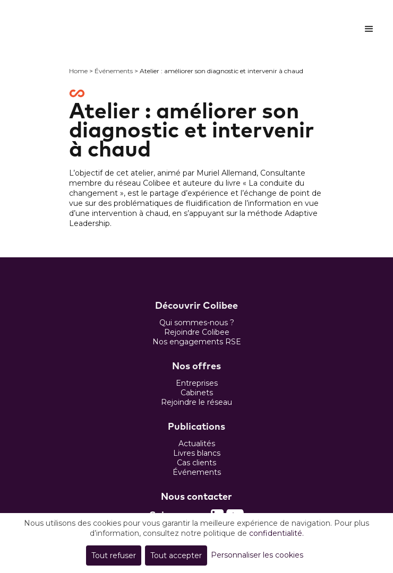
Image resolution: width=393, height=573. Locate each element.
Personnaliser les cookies (257, 555)
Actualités (196, 443)
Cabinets (197, 392)
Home (78, 71)
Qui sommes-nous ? (196, 322)
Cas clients (196, 462)
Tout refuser (113, 555)
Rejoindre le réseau (196, 402)
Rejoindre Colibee (196, 332)
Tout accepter (176, 555)
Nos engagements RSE (196, 341)
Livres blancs (196, 453)
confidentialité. (276, 533)
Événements (114, 71)
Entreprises (197, 383)
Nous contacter (196, 497)
